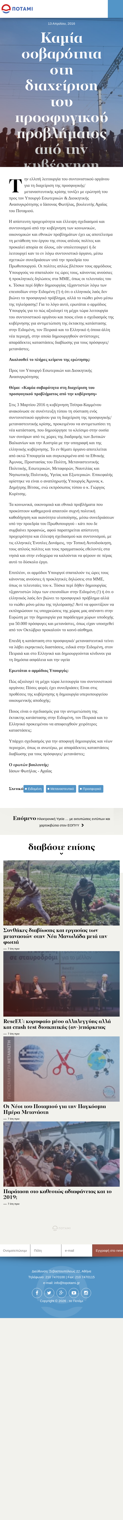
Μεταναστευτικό (62, 789)
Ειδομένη (35, 789)
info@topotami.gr (67, 1283)
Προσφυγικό (92, 789)
